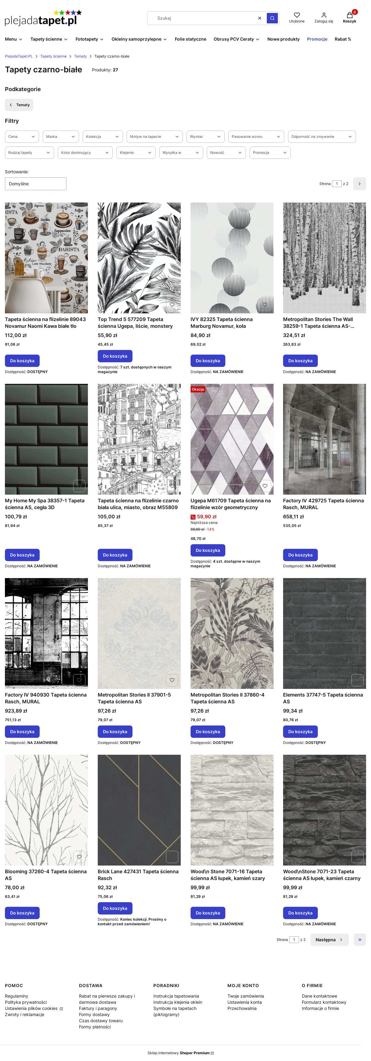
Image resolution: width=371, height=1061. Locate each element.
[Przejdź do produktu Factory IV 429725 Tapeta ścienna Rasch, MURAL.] (324, 439)
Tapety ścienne (53, 56)
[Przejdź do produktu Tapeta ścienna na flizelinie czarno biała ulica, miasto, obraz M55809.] (139, 439)
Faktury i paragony (98, 1008)
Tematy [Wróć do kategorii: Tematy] (19, 104)
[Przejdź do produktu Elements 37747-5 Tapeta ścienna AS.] (324, 633)
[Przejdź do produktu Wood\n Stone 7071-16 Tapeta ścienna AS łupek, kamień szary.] (232, 810)
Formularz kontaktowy (324, 1002)
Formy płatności (95, 1026)
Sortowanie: (17, 171)
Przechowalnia (242, 1008)
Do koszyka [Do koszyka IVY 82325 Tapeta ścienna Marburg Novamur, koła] (208, 360)
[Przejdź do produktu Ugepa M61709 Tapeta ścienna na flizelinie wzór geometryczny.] (232, 439)
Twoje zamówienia (245, 996)
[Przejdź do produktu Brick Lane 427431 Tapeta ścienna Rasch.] (139, 810)
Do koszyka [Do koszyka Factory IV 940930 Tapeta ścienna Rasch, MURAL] (22, 731)
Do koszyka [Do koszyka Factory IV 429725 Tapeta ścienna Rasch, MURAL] (300, 554)
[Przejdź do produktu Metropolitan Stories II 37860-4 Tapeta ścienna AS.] (232, 633)
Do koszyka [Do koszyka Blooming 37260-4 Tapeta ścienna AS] (22, 912)
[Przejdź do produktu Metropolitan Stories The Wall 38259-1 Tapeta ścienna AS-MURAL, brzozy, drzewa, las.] (324, 258)
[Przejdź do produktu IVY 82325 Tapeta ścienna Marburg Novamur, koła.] (232, 258)
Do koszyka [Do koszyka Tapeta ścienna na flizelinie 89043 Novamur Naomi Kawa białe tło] (22, 360)
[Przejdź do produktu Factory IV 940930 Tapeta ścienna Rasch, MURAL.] (46, 633)
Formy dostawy (94, 1014)
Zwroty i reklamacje (24, 1014)
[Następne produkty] (329, 940)
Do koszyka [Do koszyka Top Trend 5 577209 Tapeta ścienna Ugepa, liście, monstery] (115, 356)
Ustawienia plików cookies (32, 1008)
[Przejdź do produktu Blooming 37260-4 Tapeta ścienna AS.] (46, 810)
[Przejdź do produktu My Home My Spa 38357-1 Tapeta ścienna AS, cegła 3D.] (46, 439)
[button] (272, 18)
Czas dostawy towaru (101, 1020)
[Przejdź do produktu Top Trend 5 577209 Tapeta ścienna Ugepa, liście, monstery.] (139, 258)
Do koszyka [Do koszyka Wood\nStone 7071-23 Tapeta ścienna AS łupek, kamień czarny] (300, 912)
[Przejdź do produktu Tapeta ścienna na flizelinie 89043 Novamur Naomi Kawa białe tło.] (46, 258)
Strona (325, 183)
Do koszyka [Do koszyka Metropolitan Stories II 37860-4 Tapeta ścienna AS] (208, 731)
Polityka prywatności (26, 1002)
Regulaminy (16, 996)
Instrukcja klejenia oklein (177, 1002)
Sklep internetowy (179, 1053)
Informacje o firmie (320, 1008)
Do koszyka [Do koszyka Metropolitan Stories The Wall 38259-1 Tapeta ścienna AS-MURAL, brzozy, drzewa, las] (300, 360)
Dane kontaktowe (319, 996)
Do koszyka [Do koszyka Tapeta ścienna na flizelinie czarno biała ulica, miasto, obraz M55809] (115, 554)
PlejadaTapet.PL (19, 56)
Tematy (80, 56)
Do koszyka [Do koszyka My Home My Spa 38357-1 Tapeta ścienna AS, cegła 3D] (22, 554)
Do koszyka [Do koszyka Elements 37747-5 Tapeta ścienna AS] (300, 731)
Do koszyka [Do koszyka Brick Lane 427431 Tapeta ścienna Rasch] (115, 908)
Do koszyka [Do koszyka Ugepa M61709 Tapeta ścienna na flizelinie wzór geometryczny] (208, 550)
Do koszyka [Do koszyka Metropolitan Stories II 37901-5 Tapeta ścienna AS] (115, 731)
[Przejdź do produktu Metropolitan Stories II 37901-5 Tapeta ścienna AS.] (139, 633)
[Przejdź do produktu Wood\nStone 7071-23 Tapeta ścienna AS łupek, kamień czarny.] (324, 810)
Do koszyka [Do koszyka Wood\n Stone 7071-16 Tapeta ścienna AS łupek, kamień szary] (208, 912)
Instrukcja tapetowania (176, 996)
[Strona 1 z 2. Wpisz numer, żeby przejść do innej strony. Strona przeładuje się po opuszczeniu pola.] (337, 183)
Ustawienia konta (244, 1002)
